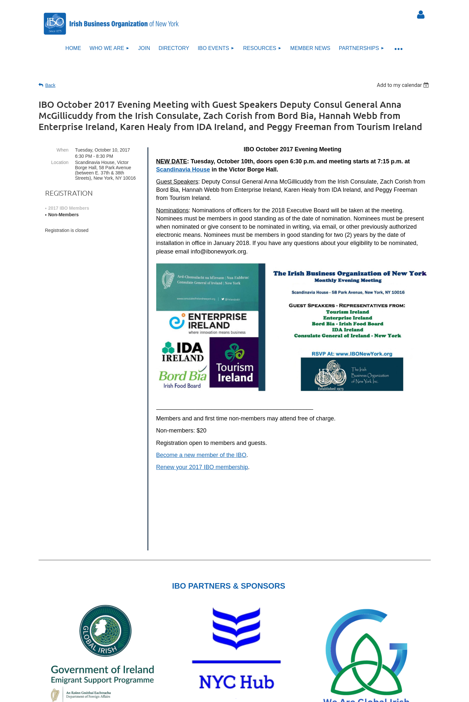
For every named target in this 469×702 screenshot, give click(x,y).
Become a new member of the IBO (201, 455)
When (63, 150)
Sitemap (238, 687)
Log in (421, 15)
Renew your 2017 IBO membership (202, 467)
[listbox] (404, 85)
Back (50, 85)
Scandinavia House (183, 169)
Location (60, 162)
